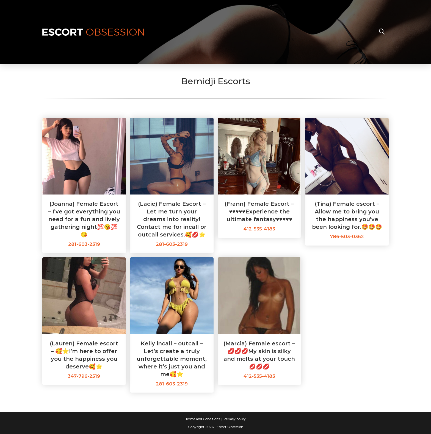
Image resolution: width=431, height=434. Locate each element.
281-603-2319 (84, 244)
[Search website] (382, 32)
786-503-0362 (347, 236)
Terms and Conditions (203, 419)
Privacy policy (234, 419)
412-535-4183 (259, 229)
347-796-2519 (84, 376)
